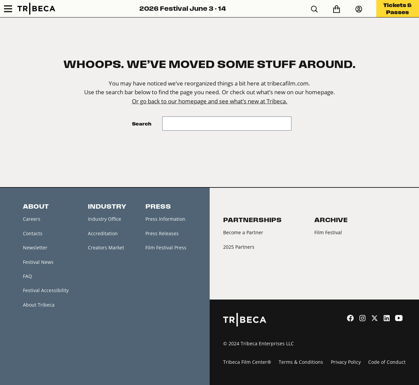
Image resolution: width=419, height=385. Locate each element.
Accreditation (103, 233)
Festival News (38, 262)
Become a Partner (243, 232)
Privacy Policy (346, 362)
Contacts (32, 233)
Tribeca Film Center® (247, 362)
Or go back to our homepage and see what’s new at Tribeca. (209, 101)
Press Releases (162, 233)
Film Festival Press (165, 247)
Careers (31, 219)
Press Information (165, 219)
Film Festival (328, 232)
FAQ (27, 276)
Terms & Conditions (301, 362)
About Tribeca (39, 305)
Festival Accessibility (46, 290)
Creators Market (106, 247)
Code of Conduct (387, 362)
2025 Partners (238, 247)
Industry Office (104, 219)
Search (141, 123)
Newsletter (35, 247)
